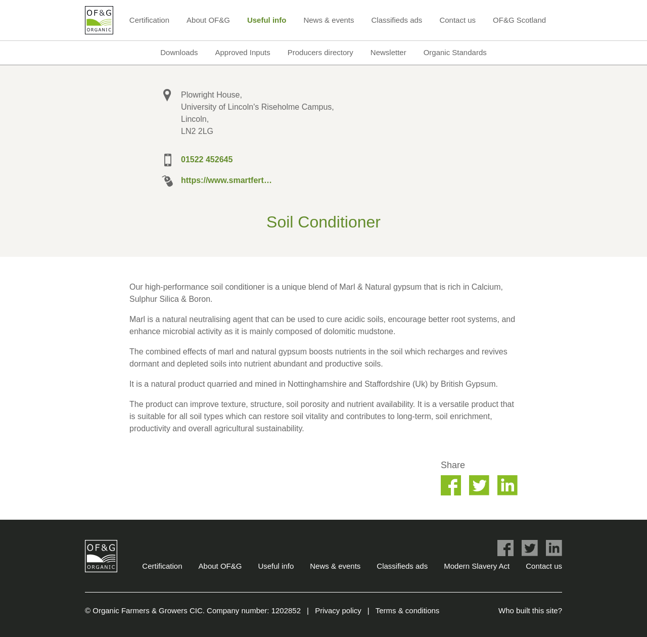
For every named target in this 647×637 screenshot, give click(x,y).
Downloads (179, 52)
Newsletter (388, 52)
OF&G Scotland (519, 20)
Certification (149, 20)
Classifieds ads (396, 20)
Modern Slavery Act (477, 566)
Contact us (457, 20)
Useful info (267, 20)
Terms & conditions (408, 610)
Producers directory (320, 52)
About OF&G (208, 20)
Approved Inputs (242, 52)
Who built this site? (530, 610)
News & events (328, 20)
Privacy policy (338, 610)
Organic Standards (455, 52)
